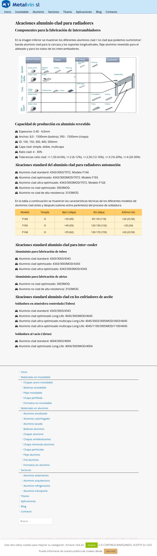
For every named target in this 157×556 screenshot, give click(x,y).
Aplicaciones (84, 12)
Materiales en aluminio (67, 538)
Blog (99, 12)
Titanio (67, 12)
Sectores (53, 12)
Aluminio (38, 12)
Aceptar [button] (92, 545)
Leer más (111, 551)
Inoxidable (22, 12)
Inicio (7, 12)
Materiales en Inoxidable (40, 538)
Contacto (111, 12)
